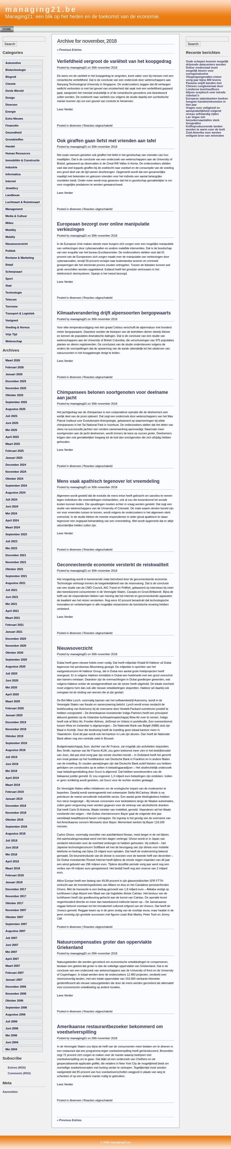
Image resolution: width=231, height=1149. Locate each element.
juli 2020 (11, 673)
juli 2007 (11, 937)
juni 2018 (11, 847)
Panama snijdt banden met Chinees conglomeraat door (204, 84)
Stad (8, 285)
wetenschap (13, 341)
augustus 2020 (15, 666)
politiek (10, 250)
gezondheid (13, 132)
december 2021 (15, 555)
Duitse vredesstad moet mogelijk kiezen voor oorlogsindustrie (202, 70)
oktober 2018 (14, 819)
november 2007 (15, 910)
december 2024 (15, 464)
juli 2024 (11, 499)
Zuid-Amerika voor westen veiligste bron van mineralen (205, 134)
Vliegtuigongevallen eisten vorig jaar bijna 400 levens (203, 78)
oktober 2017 (14, 903)
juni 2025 (11, 422)
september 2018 (16, 826)
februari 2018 (14, 875)
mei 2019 (11, 770)
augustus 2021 (15, 583)
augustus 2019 (15, 750)
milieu (9, 222)
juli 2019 (11, 757)
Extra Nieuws (14, 118)
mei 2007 (11, 951)
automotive (13, 62)
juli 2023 (11, 541)
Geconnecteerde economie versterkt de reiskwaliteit (113, 564)
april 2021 (12, 610)
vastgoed (11, 320)
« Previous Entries (69, 49)
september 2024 (16, 485)
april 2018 (12, 861)
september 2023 (16, 534)
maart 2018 (12, 868)
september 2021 (16, 576)
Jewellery (11, 188)
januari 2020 (13, 715)
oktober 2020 (14, 652)
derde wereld (14, 90)
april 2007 (12, 958)
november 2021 (15, 562)
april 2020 (12, 694)
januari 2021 (13, 631)
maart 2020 (12, 701)
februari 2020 (14, 708)
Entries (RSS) (17, 1067)
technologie (13, 292)
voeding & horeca (17, 327)
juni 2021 (11, 596)
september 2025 (16, 402)
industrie (11, 167)
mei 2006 (11, 1035)
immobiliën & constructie (22, 160)
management (14, 209)
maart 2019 (12, 784)
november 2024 (15, 471)
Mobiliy (10, 236)
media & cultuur (16, 216)
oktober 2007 (14, 917)
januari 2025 (13, 457)
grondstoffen (14, 139)
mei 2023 (11, 548)
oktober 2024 (14, 478)
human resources (17, 153)
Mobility (10, 229)
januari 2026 (13, 374)
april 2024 (12, 520)
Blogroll (10, 76)
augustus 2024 (15, 492)
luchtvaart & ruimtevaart (22, 202)
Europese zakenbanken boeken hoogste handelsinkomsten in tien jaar (207, 101)
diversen (11, 104)
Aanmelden (10, 1091)
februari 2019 (14, 791)
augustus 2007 (15, 930)
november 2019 (15, 729)
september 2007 (16, 924)
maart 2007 (12, 965)
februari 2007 (14, 972)
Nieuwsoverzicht (75, 648)
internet (10, 181)
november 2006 (15, 993)
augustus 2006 (15, 1014)
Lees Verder (65, 109)
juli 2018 (11, 840)
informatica (13, 174)
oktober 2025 (14, 395)
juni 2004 (11, 1042)
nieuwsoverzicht (16, 243)
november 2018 (15, 812)
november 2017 (15, 896)
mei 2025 (11, 429)
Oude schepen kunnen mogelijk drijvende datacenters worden (207, 63)
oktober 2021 (14, 569)
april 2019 (12, 777)
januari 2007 (13, 979)
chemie (10, 83)
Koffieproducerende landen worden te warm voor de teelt (205, 128)
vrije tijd (11, 334)
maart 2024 (12, 527)
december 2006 (15, 986)
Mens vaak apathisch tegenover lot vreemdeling (108, 481)
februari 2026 (14, 367)
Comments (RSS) (19, 1073)
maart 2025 (12, 443)
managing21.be (41, 9)
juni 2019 (11, 763)
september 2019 (16, 743)
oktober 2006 (14, 1000)
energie (10, 111)
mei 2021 (11, 603)
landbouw (12, 195)
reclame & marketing (19, 257)
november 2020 (15, 645)
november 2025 (15, 388)
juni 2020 (11, 680)
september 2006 (16, 1007)
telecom (11, 299)
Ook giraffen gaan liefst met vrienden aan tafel (106, 140)
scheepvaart (13, 271)
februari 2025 (14, 450)
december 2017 (15, 889)
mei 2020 (11, 687)
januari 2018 (13, 882)
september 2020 (16, 659)
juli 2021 (11, 590)
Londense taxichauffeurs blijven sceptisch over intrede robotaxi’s (206, 92)
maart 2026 (12, 360)
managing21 (78, 67)
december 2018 (15, 805)
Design (10, 97)
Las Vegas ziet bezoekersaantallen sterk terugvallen (202, 120)
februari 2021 (14, 624)
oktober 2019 (14, 736)
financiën (12, 125)
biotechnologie (15, 69)
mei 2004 (11, 1049)
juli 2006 (11, 1021)
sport (9, 278)
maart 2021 (12, 617)
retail (9, 264)
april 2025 (12, 436)
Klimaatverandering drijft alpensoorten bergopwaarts (114, 312)
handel (10, 146)
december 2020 (15, 638)
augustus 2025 (15, 409)
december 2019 (15, 722)
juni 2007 (11, 944)
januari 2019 (13, 798)
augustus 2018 (15, 833)
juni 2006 (11, 1028)
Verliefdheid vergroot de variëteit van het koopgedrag (114, 61)
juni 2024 (11, 506)
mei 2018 (11, 854)
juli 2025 (11, 416)
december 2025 (15, 381)
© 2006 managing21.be (115, 1142)
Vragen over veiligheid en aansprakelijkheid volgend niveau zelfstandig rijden (203, 110)
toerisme (11, 306)
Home (7, 29)
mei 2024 (11, 513)
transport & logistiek (19, 313)
